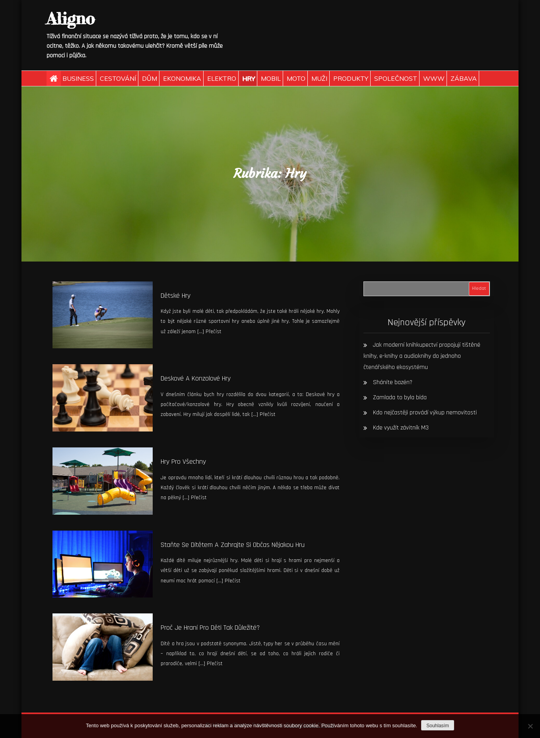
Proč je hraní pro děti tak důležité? (210, 627)
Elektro (221, 78)
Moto (296, 78)
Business (78, 78)
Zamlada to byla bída (400, 397)
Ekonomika (182, 78)
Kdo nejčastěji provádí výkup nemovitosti (425, 412)
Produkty (350, 78)
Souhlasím (437, 725)
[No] (530, 726)
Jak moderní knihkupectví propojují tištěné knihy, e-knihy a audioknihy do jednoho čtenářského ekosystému (421, 356)
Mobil (271, 78)
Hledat (479, 288)
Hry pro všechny (183, 461)
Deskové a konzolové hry (196, 378)
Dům (149, 78)
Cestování (118, 78)
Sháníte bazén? (392, 382)
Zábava (464, 78)
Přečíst (213, 331)
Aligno (71, 18)
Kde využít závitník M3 (401, 428)
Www (434, 78)
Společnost (395, 78)
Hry (248, 78)
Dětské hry (175, 295)
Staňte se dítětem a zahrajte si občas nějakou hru (233, 544)
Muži (319, 78)
